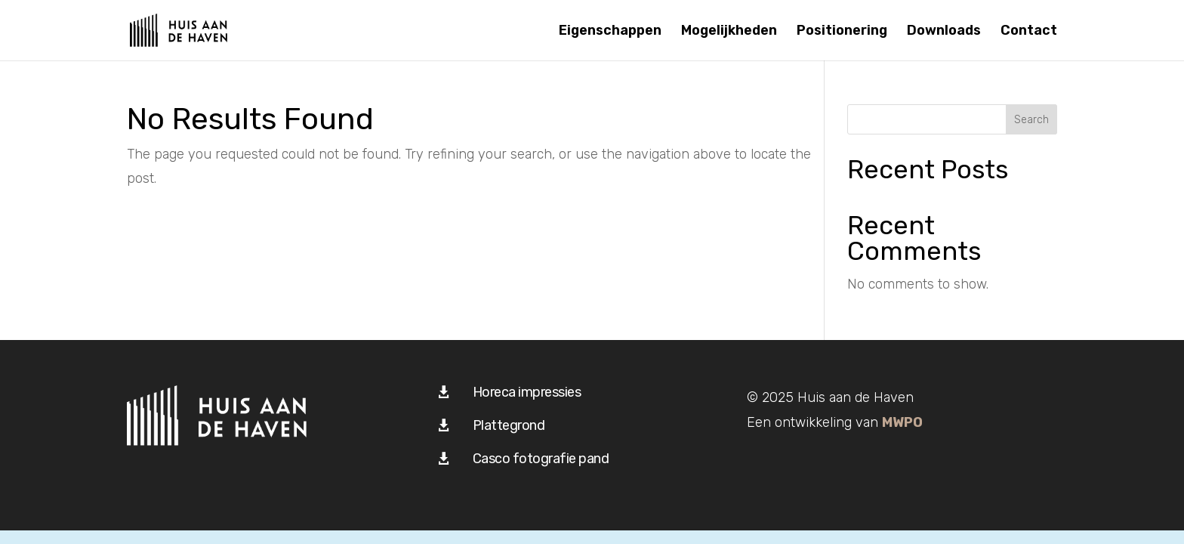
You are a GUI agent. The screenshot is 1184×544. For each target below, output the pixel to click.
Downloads (944, 32)
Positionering (842, 32)
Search (1031, 119)
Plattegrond (509, 425)
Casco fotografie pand (541, 458)
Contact (1029, 32)
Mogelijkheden (729, 32)
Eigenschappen (610, 32)
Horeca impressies (527, 392)
